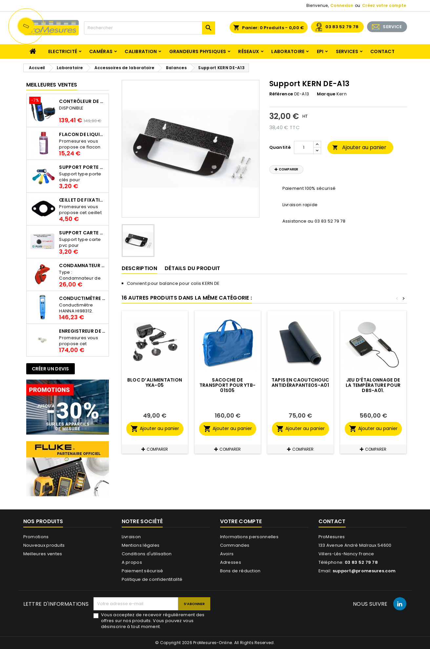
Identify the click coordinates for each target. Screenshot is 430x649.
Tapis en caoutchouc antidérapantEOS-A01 (300, 382)
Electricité (62, 51)
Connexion (341, 5)
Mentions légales (141, 545)
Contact (382, 51)
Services (347, 51)
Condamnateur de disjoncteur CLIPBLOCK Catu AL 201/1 (82, 265)
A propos (132, 562)
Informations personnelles (249, 537)
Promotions (36, 537)
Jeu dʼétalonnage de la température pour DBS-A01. (373, 385)
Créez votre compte (384, 5)
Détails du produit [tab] (192, 268)
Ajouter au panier (359, 147)
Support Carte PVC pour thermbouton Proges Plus (82, 232)
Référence (281, 94)
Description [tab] (139, 268)
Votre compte (241, 521)
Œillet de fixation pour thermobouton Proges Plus (82, 200)
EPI (320, 51)
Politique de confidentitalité (152, 579)
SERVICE (392, 27)
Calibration (141, 51)
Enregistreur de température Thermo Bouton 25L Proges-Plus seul (82, 331)
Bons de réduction (240, 571)
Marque (326, 94)
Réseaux (248, 51)
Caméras (101, 51)
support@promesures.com (364, 571)
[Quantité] (304, 147)
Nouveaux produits (44, 545)
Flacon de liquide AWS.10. (82, 134)
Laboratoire (287, 51)
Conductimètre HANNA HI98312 (82, 298)
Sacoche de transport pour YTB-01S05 (227, 385)
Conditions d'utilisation (147, 554)
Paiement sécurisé (142, 571)
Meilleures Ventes (51, 84)
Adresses (230, 562)
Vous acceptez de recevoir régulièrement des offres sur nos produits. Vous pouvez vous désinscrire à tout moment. (153, 621)
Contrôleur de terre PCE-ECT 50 (82, 101)
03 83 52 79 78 (341, 27)
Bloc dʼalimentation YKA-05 (154, 382)
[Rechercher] (149, 27)
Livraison (131, 537)
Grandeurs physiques (197, 51)
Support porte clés (82, 167)
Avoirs (227, 554)
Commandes (235, 545)
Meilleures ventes (42, 554)
